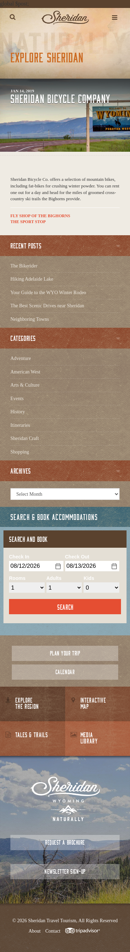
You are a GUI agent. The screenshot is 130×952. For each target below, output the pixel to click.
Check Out (77, 556)
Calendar (65, 672)
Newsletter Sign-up (64, 871)
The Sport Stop (28, 221)
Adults (54, 578)
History (17, 411)
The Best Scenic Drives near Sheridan (47, 305)
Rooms (17, 578)
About (34, 931)
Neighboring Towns (29, 319)
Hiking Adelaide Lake (31, 279)
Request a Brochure (65, 842)
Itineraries (20, 425)
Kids (89, 578)
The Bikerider (23, 265)
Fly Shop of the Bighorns (40, 215)
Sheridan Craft (24, 438)
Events (17, 398)
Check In (19, 556)
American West (25, 371)
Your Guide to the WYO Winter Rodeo (48, 292)
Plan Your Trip (65, 653)
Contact (53, 931)
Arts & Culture (25, 385)
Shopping (19, 452)
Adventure (20, 358)
